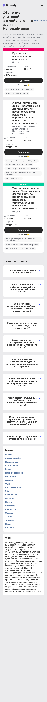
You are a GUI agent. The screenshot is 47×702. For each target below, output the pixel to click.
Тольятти (9, 520)
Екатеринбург (12, 465)
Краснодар (10, 509)
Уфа (7, 491)
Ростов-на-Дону (13, 487)
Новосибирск (39, 20)
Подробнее (23, 80)
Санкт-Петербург (13, 458)
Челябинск (10, 476)
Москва (9, 455)
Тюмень (9, 517)
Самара (9, 480)
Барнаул (9, 528)
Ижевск (8, 524)
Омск (7, 484)
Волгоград (10, 506)
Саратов (9, 513)
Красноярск (11, 495)
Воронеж (9, 498)
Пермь (8, 502)
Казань (8, 469)
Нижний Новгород (14, 473)
